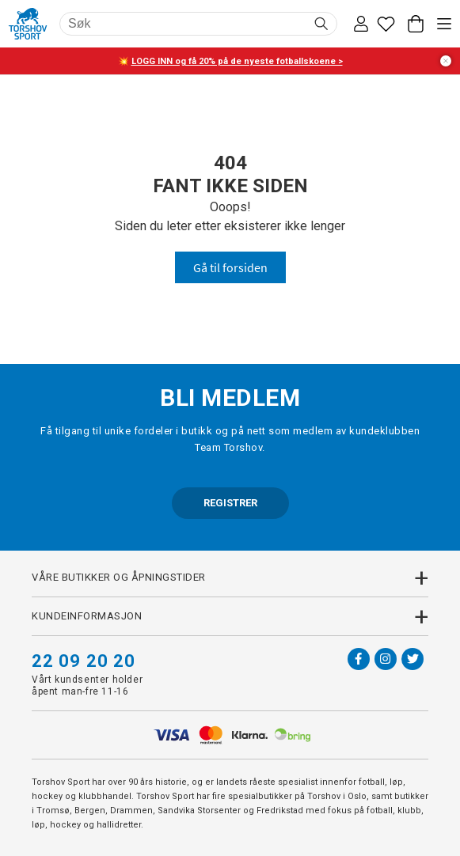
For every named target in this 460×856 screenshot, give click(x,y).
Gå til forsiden (230, 267)
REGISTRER (230, 503)
